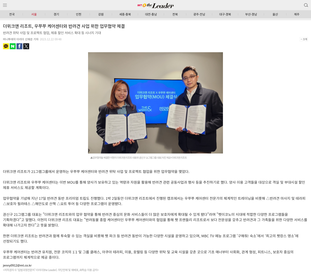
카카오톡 (6, 46)
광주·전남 (199, 14)
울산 (275, 14)
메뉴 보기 (5, 5)
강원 (101, 14)
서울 (34, 14)
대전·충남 (151, 14)
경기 (56, 14)
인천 (79, 14)
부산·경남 (251, 14)
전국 (12, 14)
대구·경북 (225, 14)
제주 (296, 14)
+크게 (305, 39)
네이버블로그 (13, 46)
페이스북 (19, 46)
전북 (175, 14)
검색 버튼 (305, 4)
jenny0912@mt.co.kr (17, 265)
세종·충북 (125, 14)
